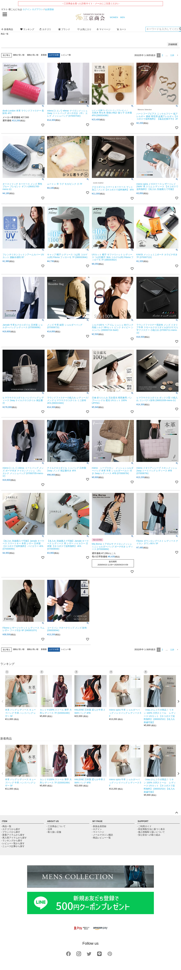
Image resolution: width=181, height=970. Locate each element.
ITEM (4, 821)
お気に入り (84, 29)
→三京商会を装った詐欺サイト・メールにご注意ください (90, 3)
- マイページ (98, 832)
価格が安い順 (18, 55)
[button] (177, 55)
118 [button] (172, 55)
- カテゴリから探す (10, 829)
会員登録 (49, 9)
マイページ (103, 29)
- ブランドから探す (10, 832)
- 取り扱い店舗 (53, 832)
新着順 (44, 55)
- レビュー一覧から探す (13, 843)
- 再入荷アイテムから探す (14, 837)
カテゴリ (45, 29)
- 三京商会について (55, 826)
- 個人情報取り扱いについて (151, 832)
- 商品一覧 (6, 826)
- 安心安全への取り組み (148, 835)
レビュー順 (66, 55)
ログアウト (37, 9)
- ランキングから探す (11, 840)
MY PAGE (97, 821)
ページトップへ (176, 812)
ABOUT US (53, 821)
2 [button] (162, 55)
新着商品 (7, 29)
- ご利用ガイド (144, 826)
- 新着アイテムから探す (13, 835)
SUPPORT (143, 821)
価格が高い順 (32, 55)
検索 (180, 29)
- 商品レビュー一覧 (101, 837)
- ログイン (97, 829)
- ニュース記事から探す (13, 846)
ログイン (27, 9)
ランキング (27, 29)
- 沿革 (49, 829)
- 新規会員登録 (99, 826)
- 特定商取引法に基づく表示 (151, 829)
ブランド (64, 29)
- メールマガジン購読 (102, 835)
